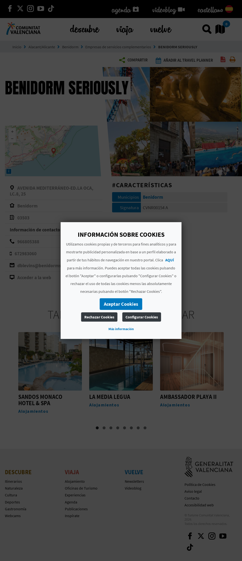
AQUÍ (169, 259)
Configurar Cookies (142, 317)
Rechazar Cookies (99, 317)
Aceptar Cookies (121, 304)
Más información (121, 329)
